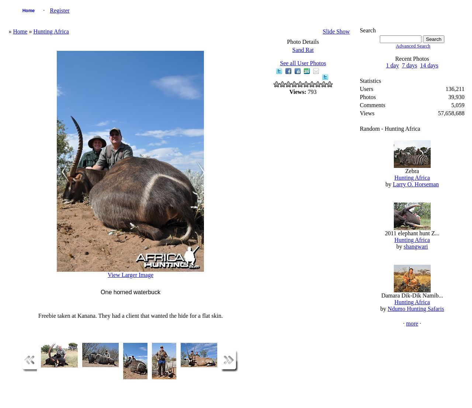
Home (28, 10)
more (412, 323)
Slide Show (336, 31)
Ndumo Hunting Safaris (416, 309)
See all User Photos (303, 63)
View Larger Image (130, 275)
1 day (392, 65)
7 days (409, 65)
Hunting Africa (51, 31)
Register (59, 10)
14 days (429, 65)
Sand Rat (303, 50)
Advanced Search (413, 46)
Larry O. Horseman (416, 184)
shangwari (416, 246)
